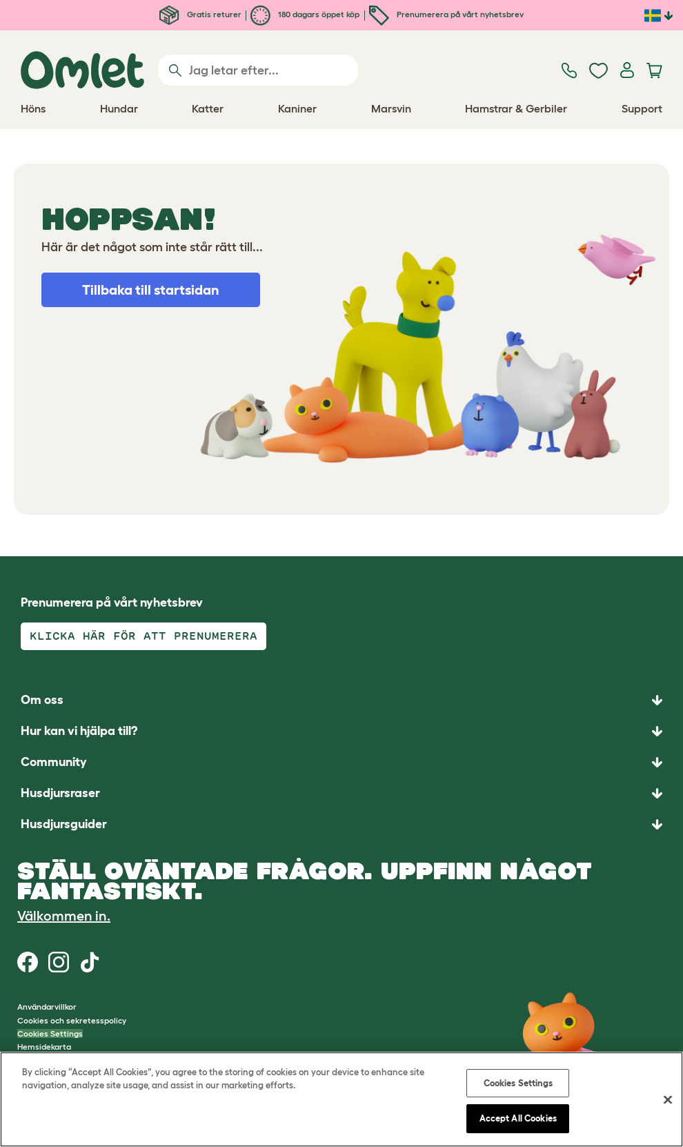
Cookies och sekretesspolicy (71, 1020)
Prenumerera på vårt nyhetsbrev (446, 14)
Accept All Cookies (518, 1118)
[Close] (668, 1099)
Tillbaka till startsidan (150, 289)
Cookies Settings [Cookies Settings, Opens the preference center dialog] (518, 1083)
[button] (341, 824)
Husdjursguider (64, 824)
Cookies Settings (50, 1033)
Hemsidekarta (44, 1046)
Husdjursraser (60, 793)
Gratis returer (200, 14)
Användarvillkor (47, 1006)
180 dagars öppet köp (304, 14)
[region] (341, 1099)
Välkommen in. (63, 915)
